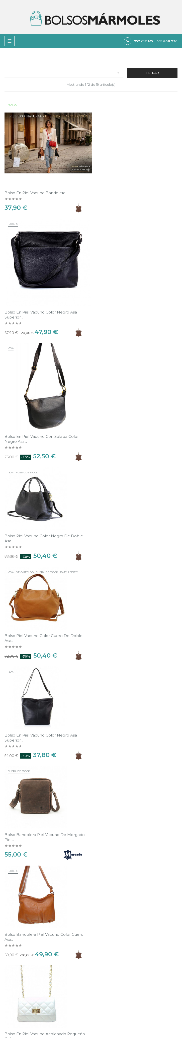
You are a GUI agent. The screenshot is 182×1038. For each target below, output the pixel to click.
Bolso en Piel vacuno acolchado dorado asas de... (131, 711)
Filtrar (152, 73)
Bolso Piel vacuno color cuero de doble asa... (43, 413)
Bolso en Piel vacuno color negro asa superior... (129, 192)
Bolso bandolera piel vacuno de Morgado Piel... (45, 512)
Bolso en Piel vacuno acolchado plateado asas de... (44, 711)
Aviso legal (101, 958)
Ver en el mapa (165, 915)
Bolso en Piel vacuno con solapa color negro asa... (42, 313)
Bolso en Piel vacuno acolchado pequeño (133, 609)
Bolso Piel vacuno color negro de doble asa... (132, 291)
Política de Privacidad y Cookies (119, 966)
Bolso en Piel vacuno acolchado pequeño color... (45, 612)
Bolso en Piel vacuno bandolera (35, 189)
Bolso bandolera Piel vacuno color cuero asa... (132, 512)
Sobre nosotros (105, 975)
